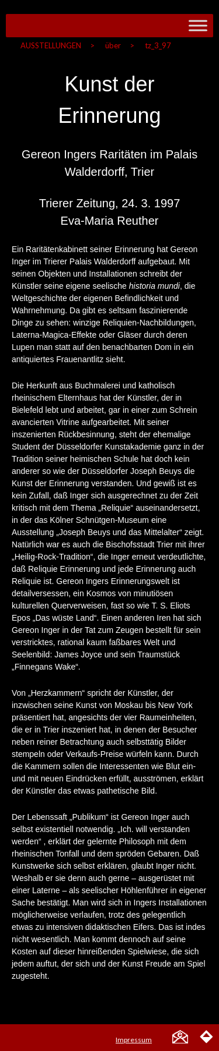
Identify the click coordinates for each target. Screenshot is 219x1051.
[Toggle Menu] (198, 25)
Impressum (134, 1039)
